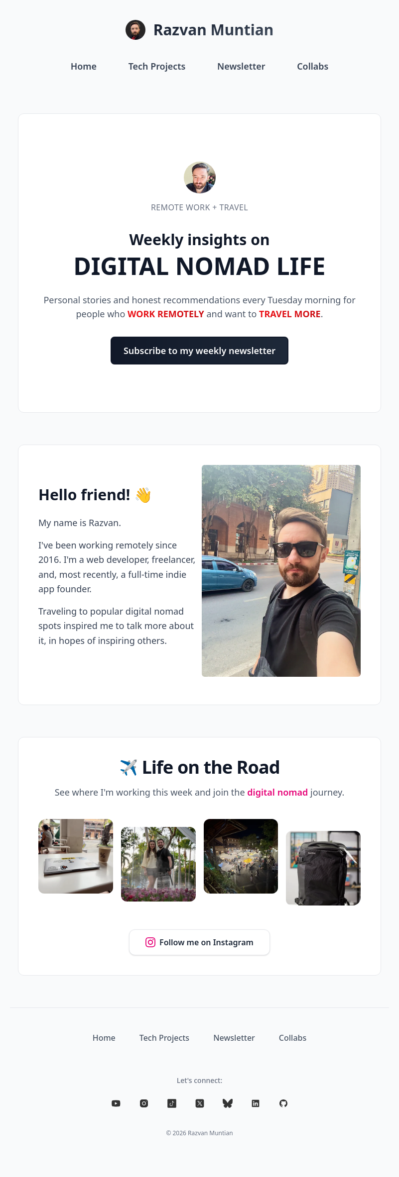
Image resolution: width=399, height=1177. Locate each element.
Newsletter (241, 67)
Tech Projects (156, 67)
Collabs (313, 67)
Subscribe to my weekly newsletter (199, 351)
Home (83, 67)
